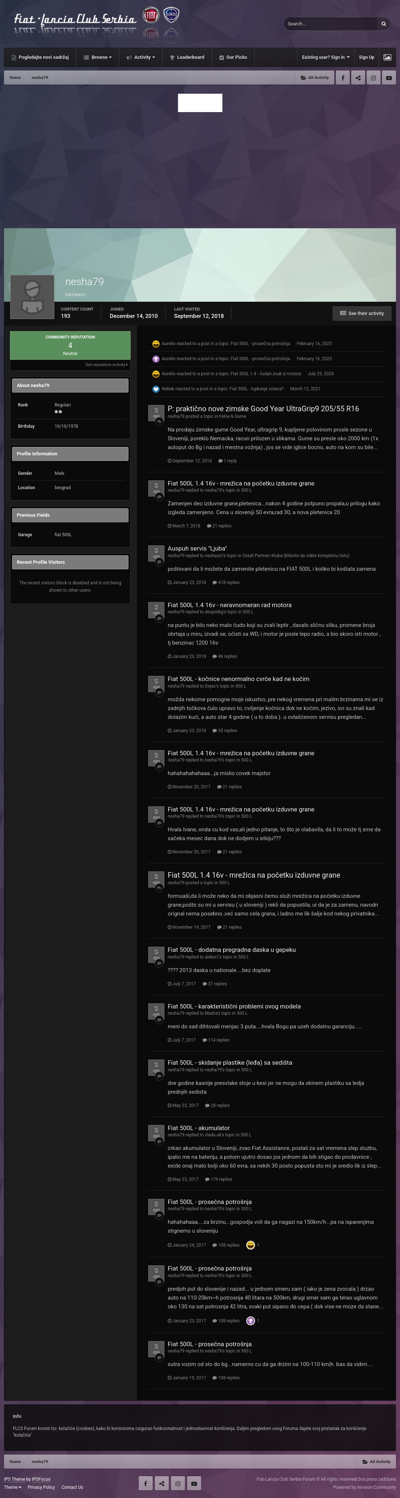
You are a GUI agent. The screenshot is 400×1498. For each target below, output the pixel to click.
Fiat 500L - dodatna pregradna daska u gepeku (232, 949)
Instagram (374, 78)
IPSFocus (41, 1479)
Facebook (343, 78)
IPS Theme (14, 1479)
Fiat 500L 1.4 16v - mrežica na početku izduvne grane (241, 483)
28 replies (217, 1105)
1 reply (227, 460)
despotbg (214, 611)
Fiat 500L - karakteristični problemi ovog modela (234, 1006)
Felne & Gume (232, 416)
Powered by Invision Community (364, 1487)
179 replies (218, 1179)
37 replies (215, 983)
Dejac (210, 686)
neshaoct (214, 555)
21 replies (219, 525)
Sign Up (366, 57)
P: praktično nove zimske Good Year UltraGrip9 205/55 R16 (263, 408)
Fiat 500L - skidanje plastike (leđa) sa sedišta (230, 1062)
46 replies (224, 656)
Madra (211, 1013)
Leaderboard (190, 57)
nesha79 (176, 416)
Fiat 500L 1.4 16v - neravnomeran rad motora (230, 605)
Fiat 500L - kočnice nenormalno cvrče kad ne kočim (239, 678)
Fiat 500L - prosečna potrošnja (260, 343)
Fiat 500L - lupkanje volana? (256, 388)
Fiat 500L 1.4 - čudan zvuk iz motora (266, 373)
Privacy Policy (41, 1487)
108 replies (226, 1245)
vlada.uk (213, 1134)
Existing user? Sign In (326, 57)
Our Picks (236, 57)
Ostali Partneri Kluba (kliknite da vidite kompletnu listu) (296, 555)
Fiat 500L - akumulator (199, 1128)
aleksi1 (212, 957)
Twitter (358, 78)
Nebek (168, 388)
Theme (12, 1487)
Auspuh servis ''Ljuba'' (197, 548)
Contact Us (72, 1487)
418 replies (226, 582)
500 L (246, 490)
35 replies (224, 730)
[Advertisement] (200, 168)
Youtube (389, 78)
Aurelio (168, 343)
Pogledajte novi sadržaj (43, 57)
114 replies (216, 1040)
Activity (144, 57)
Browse (101, 57)
